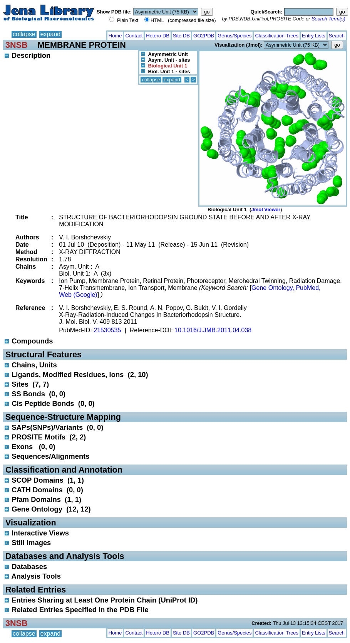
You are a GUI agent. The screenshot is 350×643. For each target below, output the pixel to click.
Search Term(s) (328, 19)
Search (337, 36)
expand (50, 34)
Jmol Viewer (265, 209)
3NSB (16, 45)
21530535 (107, 330)
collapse (24, 34)
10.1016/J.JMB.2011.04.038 (212, 330)
